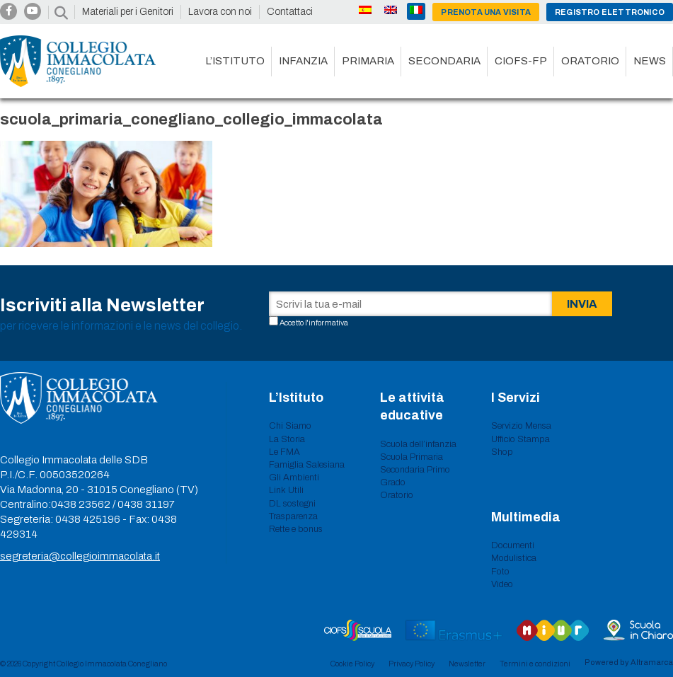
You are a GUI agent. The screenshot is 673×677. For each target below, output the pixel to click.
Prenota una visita (486, 12)
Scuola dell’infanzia (418, 444)
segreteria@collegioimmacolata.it (80, 556)
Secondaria (444, 60)
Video (502, 584)
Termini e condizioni (535, 663)
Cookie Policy (352, 663)
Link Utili (286, 490)
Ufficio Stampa (520, 439)
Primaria (368, 60)
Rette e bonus (296, 529)
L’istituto (235, 60)
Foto (500, 572)
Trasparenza (293, 516)
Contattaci (290, 11)
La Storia (287, 439)
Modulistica (513, 558)
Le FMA (284, 452)
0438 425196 (87, 519)
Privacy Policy (412, 663)
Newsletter (467, 663)
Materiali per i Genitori (127, 11)
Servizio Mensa (521, 426)
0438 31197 (146, 504)
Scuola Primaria (411, 457)
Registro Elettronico (610, 12)
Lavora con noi (220, 11)
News (649, 60)
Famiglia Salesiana (307, 465)
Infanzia (303, 60)
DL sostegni (292, 504)
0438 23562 (80, 504)
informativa (328, 322)
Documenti (512, 545)
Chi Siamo (290, 426)
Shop (502, 452)
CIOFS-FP (521, 60)
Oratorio (590, 60)
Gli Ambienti (294, 477)
